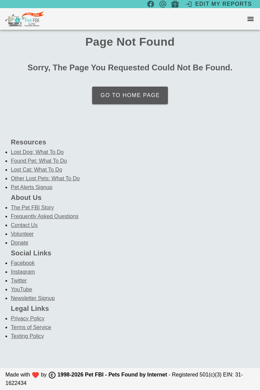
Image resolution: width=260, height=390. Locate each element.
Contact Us (24, 225)
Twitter (19, 280)
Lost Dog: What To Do (37, 152)
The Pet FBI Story (32, 207)
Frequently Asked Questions (45, 216)
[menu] (250, 19)
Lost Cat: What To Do (36, 170)
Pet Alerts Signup (31, 187)
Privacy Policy (28, 318)
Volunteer (22, 234)
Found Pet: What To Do (39, 161)
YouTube (21, 289)
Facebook (23, 263)
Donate (19, 243)
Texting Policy (27, 336)
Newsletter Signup (33, 298)
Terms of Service (31, 327)
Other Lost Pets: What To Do (45, 178)
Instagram (23, 272)
